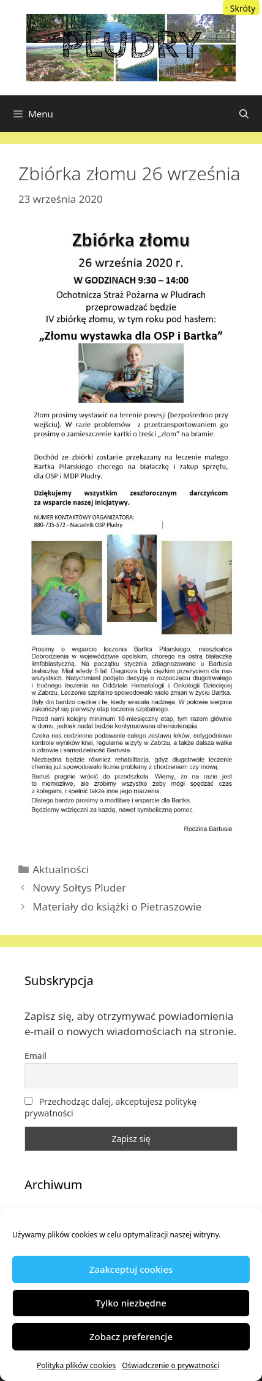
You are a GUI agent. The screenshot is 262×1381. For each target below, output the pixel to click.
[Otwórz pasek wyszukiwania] (244, 113)
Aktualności (60, 869)
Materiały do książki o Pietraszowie (116, 906)
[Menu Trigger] (241, 7)
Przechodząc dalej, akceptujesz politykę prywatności (110, 1107)
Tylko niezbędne (131, 1303)
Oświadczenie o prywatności (170, 1365)
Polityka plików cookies (76, 1365)
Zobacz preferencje (131, 1336)
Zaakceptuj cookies (131, 1269)
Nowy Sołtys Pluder (79, 888)
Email (35, 1055)
